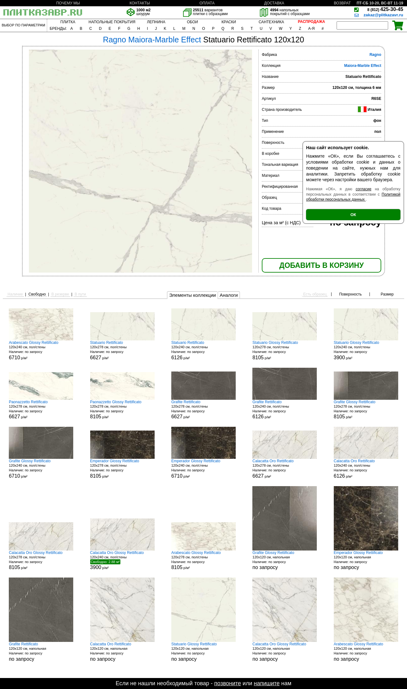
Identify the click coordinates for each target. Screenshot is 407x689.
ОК (353, 214)
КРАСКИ (229, 22)
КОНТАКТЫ (139, 3)
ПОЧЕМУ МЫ (68, 3)
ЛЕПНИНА (156, 22)
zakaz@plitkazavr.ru (383, 15)
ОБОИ (192, 22)
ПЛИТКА (67, 22)
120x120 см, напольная (284, 560)
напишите (266, 683)
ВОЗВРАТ (342, 3)
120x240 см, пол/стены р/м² (41, 350)
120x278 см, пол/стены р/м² (122, 350)
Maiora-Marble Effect (362, 65)
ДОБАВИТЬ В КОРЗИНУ (321, 265)
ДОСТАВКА (274, 3)
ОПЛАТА (207, 3)
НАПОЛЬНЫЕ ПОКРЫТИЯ (112, 22)
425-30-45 (385, 9)
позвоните (227, 683)
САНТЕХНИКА (271, 22)
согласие (363, 189)
